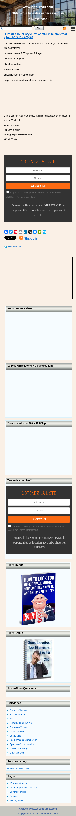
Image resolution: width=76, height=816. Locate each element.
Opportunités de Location (22, 744)
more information (26, 197)
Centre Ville (15, 735)
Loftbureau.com (48, 813)
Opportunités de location (18, 768)
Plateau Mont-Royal (19, 748)
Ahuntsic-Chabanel (19, 710)
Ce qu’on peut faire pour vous (24, 787)
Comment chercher (19, 792)
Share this (30, 238)
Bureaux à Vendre (18, 727)
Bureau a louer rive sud (21, 723)
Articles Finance (17, 714)
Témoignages (16, 800)
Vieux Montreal (17, 753)
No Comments (14, 247)
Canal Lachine (17, 731)
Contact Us (15, 796)
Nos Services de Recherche (23, 740)
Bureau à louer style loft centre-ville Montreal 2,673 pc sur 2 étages (35, 35)
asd (11, 718)
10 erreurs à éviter (18, 783)
